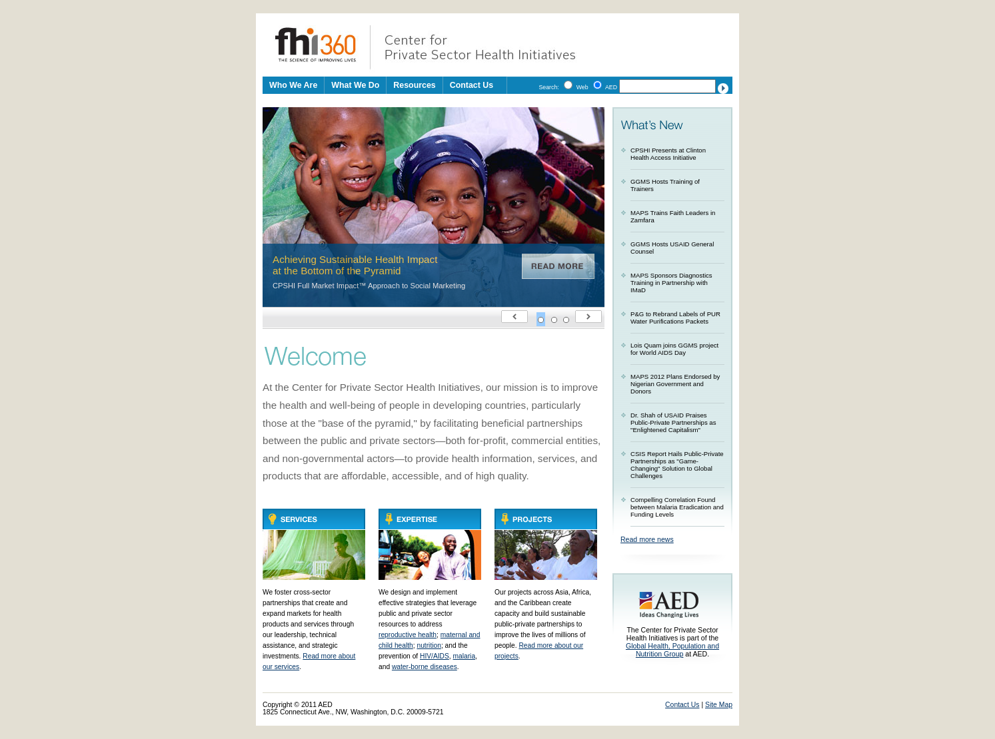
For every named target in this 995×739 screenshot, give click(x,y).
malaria (464, 656)
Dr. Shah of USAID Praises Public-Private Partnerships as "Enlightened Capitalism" (673, 422)
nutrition (429, 645)
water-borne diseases (424, 666)
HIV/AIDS (434, 656)
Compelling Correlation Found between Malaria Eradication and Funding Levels (677, 507)
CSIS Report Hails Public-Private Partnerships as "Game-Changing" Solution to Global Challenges (677, 464)
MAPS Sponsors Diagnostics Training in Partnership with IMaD (671, 283)
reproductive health (408, 634)
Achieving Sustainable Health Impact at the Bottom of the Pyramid (355, 265)
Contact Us (471, 85)
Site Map (718, 704)
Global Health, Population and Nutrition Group (672, 650)
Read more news (647, 539)
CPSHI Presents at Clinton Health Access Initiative (668, 153)
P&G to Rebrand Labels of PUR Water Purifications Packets (675, 317)
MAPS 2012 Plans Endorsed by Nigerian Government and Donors (675, 384)
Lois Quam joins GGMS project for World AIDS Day (674, 349)
